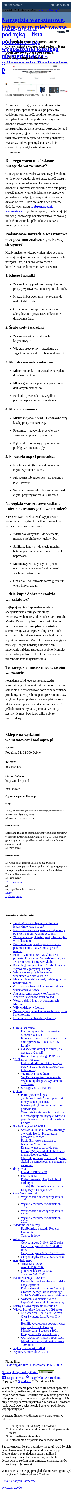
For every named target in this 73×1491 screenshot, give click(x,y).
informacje (30, 29)
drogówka (19, 1168)
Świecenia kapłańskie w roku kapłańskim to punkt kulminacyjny (42, 1300)
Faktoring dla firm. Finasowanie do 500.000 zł (34, 1365)
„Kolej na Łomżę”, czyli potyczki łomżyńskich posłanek (42, 1100)
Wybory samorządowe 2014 (30, 1351)
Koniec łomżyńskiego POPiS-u (40, 1056)
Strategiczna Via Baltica (36, 1087)
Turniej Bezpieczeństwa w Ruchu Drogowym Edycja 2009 (42, 1188)
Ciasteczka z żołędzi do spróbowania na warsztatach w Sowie (38, 988)
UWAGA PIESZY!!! (34, 1172)
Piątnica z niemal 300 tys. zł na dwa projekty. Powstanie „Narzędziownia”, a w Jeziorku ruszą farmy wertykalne (39, 958)
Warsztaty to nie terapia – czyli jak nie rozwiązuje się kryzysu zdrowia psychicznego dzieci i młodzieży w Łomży (43, 1118)
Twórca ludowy (30, 1235)
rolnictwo (19, 1239)
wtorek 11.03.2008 (32, 1267)
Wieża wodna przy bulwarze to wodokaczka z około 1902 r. (32, 974)
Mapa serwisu (13, 1377)
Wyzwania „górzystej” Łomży (32, 968)
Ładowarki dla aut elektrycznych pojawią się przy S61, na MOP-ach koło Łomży (42, 1066)
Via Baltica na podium (35, 1073)
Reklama (55, 1377)
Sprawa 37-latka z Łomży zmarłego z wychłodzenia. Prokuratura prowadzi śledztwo (43, 1133)
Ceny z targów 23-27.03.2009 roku (43, 1253)
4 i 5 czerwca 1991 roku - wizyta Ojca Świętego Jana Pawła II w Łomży (41, 1316)
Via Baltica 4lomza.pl (26, 1059)
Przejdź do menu (59, 5)
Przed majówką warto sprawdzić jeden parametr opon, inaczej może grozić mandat (37, 948)
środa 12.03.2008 (32, 1263)
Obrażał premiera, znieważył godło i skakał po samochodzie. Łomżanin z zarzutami (43, 1161)
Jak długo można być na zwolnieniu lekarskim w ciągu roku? (35, 924)
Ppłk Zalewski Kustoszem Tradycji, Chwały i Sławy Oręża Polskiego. (43, 1290)
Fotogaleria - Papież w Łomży (40, 1334)
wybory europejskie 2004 (29, 1348)
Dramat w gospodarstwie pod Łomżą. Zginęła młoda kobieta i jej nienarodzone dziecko (43, 1151)
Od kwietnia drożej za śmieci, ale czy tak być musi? (41, 1050)
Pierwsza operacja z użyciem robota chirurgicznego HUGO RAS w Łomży (43, 1042)
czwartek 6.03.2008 (33, 1274)
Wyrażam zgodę (12, 1487)
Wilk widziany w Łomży (28, 1007)
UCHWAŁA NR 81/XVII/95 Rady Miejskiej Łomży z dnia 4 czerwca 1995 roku (42, 1341)
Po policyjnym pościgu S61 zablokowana (39, 965)
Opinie (17, 1091)
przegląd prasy (22, 1260)
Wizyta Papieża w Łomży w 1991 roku (37, 1309)
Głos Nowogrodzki (25, 1193)
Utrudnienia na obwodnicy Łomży (34, 1018)
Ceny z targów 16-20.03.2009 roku (43, 1256)
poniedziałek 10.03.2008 (36, 1270)
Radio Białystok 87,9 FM (29, 1126)
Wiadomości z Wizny (26, 1225)
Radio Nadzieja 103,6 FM (29, 1277)
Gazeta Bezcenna (24, 1028)
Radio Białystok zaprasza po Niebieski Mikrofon (39, 1142)
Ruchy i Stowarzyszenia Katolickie (35, 1306)
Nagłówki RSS (37, 1377)
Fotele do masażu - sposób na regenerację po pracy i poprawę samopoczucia (39, 931)
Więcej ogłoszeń (14, 882)
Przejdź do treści (13, 5)
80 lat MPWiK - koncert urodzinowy (44, 1295)
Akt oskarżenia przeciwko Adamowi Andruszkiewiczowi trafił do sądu (36, 995)
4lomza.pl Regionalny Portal (28, 1372)
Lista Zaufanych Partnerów (18, 1481)
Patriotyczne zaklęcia (34, 1094)
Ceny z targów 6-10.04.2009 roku (42, 1242)
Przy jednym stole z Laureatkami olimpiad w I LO (41, 1033)
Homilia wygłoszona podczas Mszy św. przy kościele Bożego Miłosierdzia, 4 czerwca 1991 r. (43, 1327)
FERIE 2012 (29, 1175)
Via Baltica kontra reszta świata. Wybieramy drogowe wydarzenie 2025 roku (41, 1080)
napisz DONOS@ (48, 10)
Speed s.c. (24, 1381)
